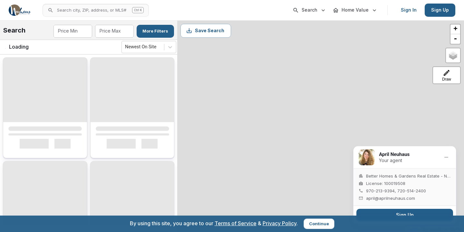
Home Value (355, 10)
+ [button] (455, 29)
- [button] (455, 39)
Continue (319, 223)
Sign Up (440, 10)
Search (309, 10)
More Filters (155, 31)
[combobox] (72, 31)
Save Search (205, 30)
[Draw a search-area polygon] (446, 75)
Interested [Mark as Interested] (33, 148)
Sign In (409, 10)
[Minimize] (446, 157)
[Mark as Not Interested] (66, 148)
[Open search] (96, 10)
